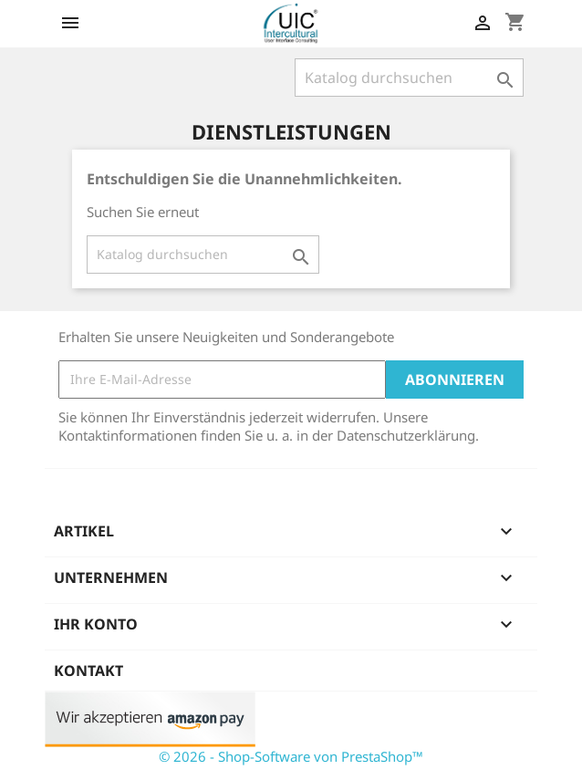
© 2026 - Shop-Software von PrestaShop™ (291, 756)
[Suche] (409, 77)
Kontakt (88, 670)
